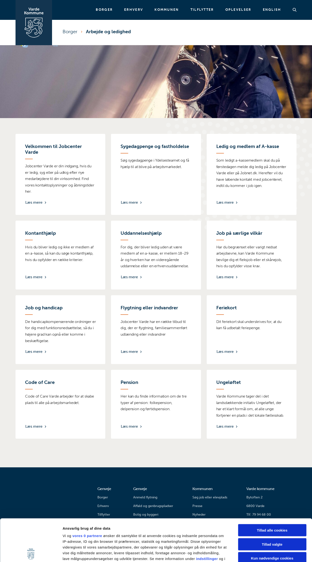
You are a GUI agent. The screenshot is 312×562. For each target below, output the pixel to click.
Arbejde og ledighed (108, 31)
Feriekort (226, 308)
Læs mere (33, 202)
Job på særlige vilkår (239, 233)
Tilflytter (202, 10)
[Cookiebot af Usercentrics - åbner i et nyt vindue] (31, 552)
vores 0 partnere (87, 494)
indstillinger (207, 517)
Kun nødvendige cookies (272, 516)
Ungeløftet (228, 382)
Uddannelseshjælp (141, 233)
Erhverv (133, 10)
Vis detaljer (248, 553)
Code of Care (40, 382)
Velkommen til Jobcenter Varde (53, 149)
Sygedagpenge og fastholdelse (155, 146)
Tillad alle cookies (272, 488)
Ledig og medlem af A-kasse (247, 146)
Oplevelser (238, 10)
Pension (129, 382)
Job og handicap (44, 308)
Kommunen (166, 10)
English (272, 10)
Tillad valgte (272, 502)
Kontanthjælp (40, 233)
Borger (104, 10)
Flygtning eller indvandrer (149, 308)
